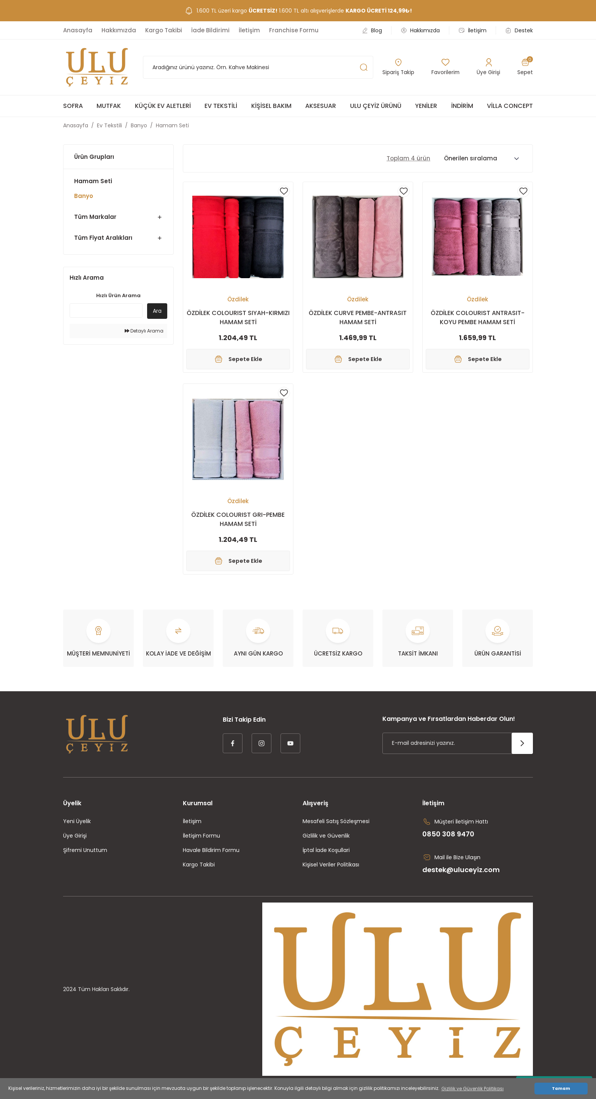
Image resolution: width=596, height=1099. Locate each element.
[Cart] (525, 67)
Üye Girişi (75, 842)
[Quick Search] (106, 310)
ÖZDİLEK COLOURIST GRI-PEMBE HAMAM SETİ (238, 522)
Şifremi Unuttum (85, 856)
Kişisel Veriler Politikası (331, 870)
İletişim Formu (201, 842)
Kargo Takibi (199, 870)
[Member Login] (489, 67)
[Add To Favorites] (284, 191)
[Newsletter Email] (457, 749)
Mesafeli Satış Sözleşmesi (336, 827)
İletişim (192, 827)
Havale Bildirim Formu (211, 856)
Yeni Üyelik (77, 827)
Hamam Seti (172, 125)
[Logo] (97, 67)
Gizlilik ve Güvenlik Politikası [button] (472, 1088)
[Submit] (522, 749)
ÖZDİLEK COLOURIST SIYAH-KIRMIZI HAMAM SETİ (238, 317)
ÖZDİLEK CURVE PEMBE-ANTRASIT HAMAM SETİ (358, 317)
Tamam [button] (561, 1088)
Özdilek (238, 299)
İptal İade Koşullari (326, 856)
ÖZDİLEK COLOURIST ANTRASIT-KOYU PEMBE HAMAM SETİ (478, 317)
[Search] (258, 67)
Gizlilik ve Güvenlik (326, 842)
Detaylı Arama (144, 331)
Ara (157, 311)
